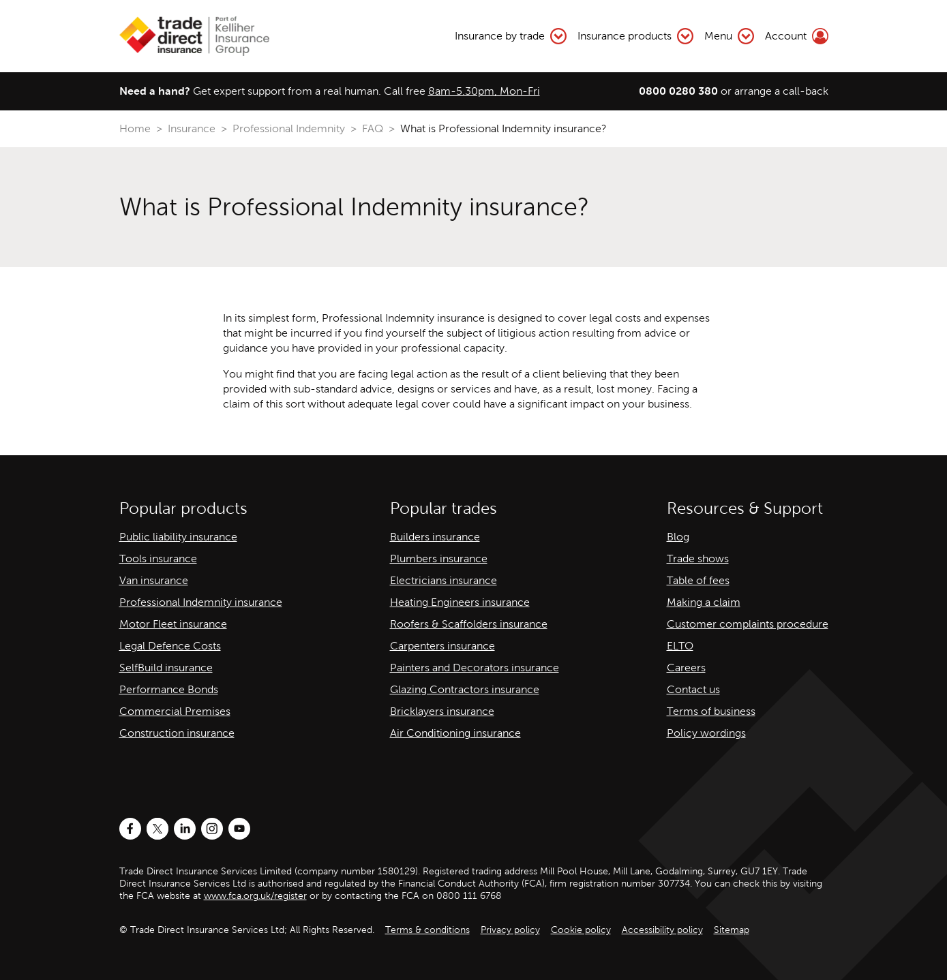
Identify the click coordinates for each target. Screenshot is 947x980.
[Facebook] (130, 829)
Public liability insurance (178, 536)
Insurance (191, 128)
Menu (729, 36)
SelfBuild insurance (166, 667)
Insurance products (635, 36)
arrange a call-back (781, 91)
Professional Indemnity (288, 128)
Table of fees (698, 580)
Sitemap (731, 930)
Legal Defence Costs (170, 646)
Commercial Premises (174, 711)
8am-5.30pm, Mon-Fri (484, 91)
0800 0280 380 (678, 91)
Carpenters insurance (442, 646)
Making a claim (703, 602)
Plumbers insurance (438, 558)
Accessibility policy (662, 930)
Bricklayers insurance (442, 711)
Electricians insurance (443, 580)
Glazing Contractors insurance (464, 689)
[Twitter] (157, 829)
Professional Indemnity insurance (200, 602)
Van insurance (153, 580)
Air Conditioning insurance (455, 733)
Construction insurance (177, 733)
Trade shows (698, 558)
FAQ (372, 128)
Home (135, 128)
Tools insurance (158, 558)
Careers (686, 667)
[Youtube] (239, 829)
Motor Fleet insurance (173, 624)
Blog (678, 536)
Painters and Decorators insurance (474, 667)
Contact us (693, 689)
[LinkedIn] (185, 829)
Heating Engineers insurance (460, 602)
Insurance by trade (511, 36)
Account (796, 36)
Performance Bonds (168, 689)
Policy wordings (706, 733)
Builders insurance (435, 536)
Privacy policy (510, 930)
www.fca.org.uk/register (255, 896)
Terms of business (711, 711)
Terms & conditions (427, 930)
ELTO (680, 646)
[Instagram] (212, 829)
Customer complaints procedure (747, 624)
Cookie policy (581, 930)
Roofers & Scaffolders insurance (468, 624)
